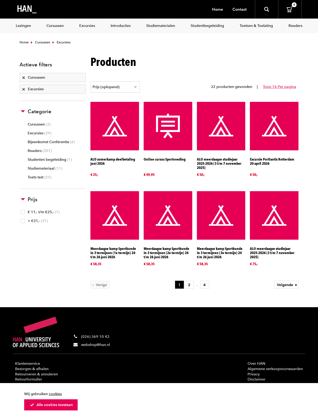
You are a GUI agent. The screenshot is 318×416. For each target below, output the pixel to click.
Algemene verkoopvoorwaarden (275, 369)
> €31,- (34, 221)
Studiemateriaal (45, 168)
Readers (40, 150)
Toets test (39, 177)
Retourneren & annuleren (36, 374)
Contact (239, 9)
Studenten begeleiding (50, 159)
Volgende (287, 285)
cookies (55, 394)
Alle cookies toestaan (51, 405)
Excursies (39, 133)
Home (217, 9)
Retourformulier (28, 379)
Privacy (254, 374)
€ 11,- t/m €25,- (40, 212)
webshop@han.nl (95, 344)
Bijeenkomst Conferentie (51, 142)
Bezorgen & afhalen (32, 369)
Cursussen (40, 42)
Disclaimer (256, 379)
